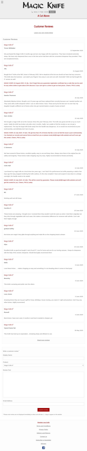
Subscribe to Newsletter (43, 440)
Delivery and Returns (43, 433)
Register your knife (43, 422)
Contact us (43, 436)
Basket (52, 12)
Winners (43, 443)
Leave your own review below (43, 33)
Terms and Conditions (43, 426)
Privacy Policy (43, 429)
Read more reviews (43, 340)
